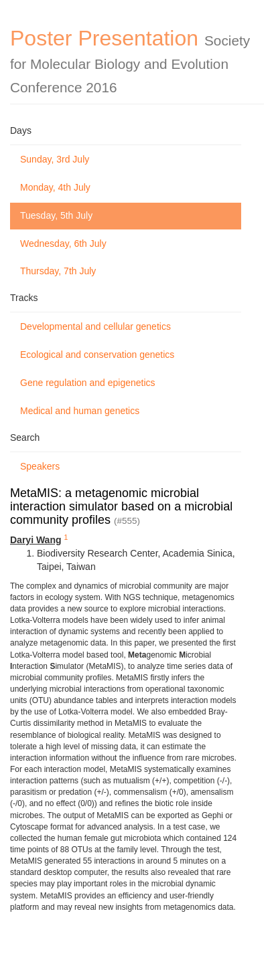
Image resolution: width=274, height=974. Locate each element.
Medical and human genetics (79, 410)
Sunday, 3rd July (54, 159)
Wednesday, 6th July (63, 243)
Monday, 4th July (55, 187)
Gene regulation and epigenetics (87, 382)
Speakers (40, 466)
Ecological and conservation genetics (97, 354)
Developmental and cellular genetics (95, 326)
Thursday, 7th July (58, 271)
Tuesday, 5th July (56, 215)
